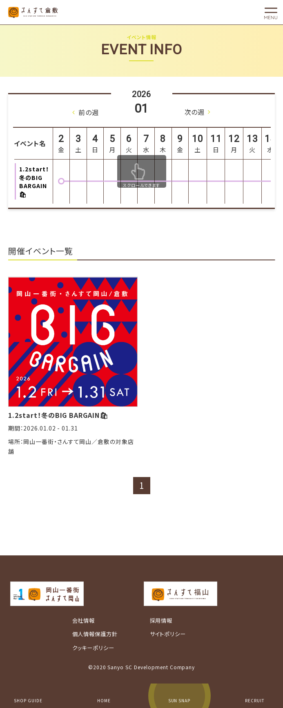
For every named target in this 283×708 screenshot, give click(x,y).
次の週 (195, 112)
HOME (104, 700)
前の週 (88, 112)
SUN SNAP (179, 700)
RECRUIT (255, 700)
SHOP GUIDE (28, 700)
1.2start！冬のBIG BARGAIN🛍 (58, 415)
